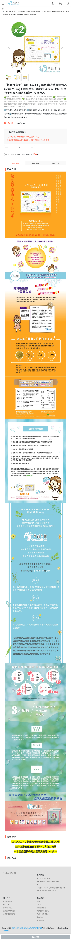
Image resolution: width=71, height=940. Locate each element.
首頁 (38, 901)
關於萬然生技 (7, 901)
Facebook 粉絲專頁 (10, 873)
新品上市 (6, 904)
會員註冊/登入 (8, 908)
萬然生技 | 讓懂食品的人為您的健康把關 (27, 928)
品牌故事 (40, 904)
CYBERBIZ (6, 930)
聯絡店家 (35, 937)
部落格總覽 (40, 920)
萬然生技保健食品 (43, 911)
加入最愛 (9, 154)
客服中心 (40, 917)
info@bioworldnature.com (49, 881)
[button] (62, 47)
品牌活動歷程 (41, 908)
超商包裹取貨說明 (9, 911)
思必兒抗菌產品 (42, 914)
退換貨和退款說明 (9, 914)
